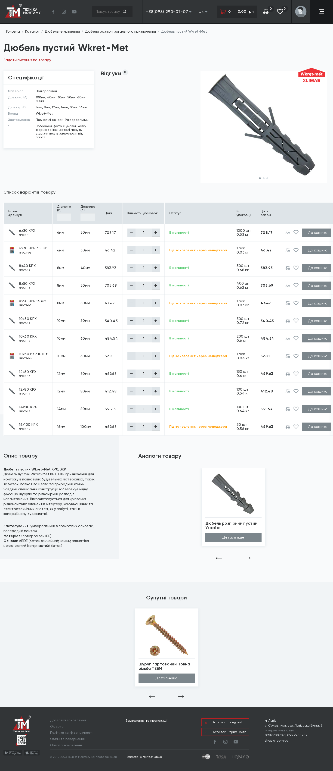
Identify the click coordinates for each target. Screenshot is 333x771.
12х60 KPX (27, 372)
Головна (13, 31)
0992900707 (297, 735)
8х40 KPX (27, 266)
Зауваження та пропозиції (146, 720)
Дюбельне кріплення (62, 31)
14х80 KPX (28, 407)
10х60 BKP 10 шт (33, 354)
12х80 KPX (27, 389)
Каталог (32, 31)
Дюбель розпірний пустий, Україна (232, 525)
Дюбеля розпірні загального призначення (120, 31)
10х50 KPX (28, 319)
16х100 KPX (28, 425)
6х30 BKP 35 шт (33, 248)
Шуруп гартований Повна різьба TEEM (164, 666)
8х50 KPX (27, 284)
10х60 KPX (28, 336)
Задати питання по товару (27, 60)
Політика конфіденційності (71, 732)
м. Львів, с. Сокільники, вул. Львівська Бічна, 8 (294, 723)
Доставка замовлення (68, 720)
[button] (260, 178)
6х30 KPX (27, 231)
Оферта (57, 726)
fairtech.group (152, 756)
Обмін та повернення (67, 739)
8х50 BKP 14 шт (32, 301)
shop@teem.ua (276, 740)
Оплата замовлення (66, 745)
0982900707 (275, 735)
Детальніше (233, 537)
